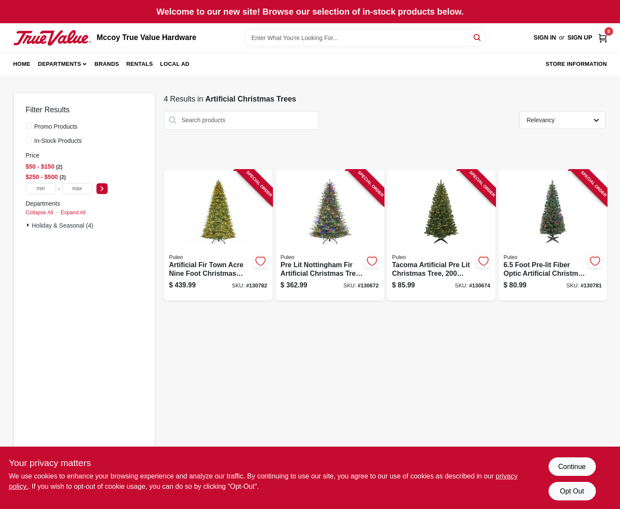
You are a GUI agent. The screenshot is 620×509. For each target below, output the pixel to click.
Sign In (544, 37)
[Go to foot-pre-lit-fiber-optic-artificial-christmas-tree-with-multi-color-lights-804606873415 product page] (553, 235)
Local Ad (174, 64)
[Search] (477, 37)
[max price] (77, 188)
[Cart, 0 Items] (602, 37)
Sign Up (579, 37)
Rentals (139, 64)
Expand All (73, 213)
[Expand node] (29, 225)
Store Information (576, 64)
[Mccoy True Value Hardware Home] (52, 38)
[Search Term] (365, 37)
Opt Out (572, 491)
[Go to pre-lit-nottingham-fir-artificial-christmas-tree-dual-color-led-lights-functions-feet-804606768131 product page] (330, 235)
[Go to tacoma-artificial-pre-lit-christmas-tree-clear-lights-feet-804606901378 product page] (441, 235)
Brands (107, 64)
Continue (572, 466)
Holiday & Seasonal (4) (62, 225)
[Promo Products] (29, 126)
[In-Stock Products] (29, 140)
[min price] (41, 188)
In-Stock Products (58, 140)
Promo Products (56, 126)
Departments (59, 64)
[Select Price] (102, 188)
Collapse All (39, 213)
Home (22, 64)
